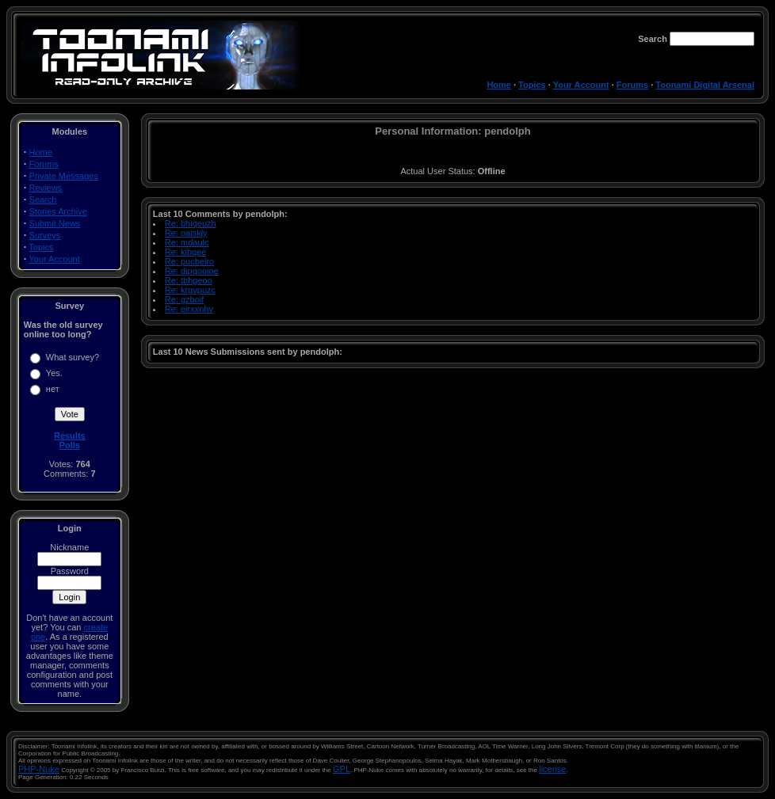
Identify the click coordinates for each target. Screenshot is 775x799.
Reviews (46, 187)
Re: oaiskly (186, 233)
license (552, 769)
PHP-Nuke (38, 769)
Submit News (55, 223)
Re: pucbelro (189, 261)
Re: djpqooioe (192, 271)
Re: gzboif (184, 299)
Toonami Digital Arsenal (704, 84)
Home (499, 84)
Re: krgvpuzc (190, 290)
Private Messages (63, 176)
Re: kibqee (186, 252)
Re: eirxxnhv (189, 309)
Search (43, 199)
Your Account (581, 84)
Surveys (45, 235)
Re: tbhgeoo (188, 280)
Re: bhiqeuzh (190, 223)
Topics (532, 84)
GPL (341, 769)
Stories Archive (58, 211)
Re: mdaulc (187, 242)
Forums (632, 84)
